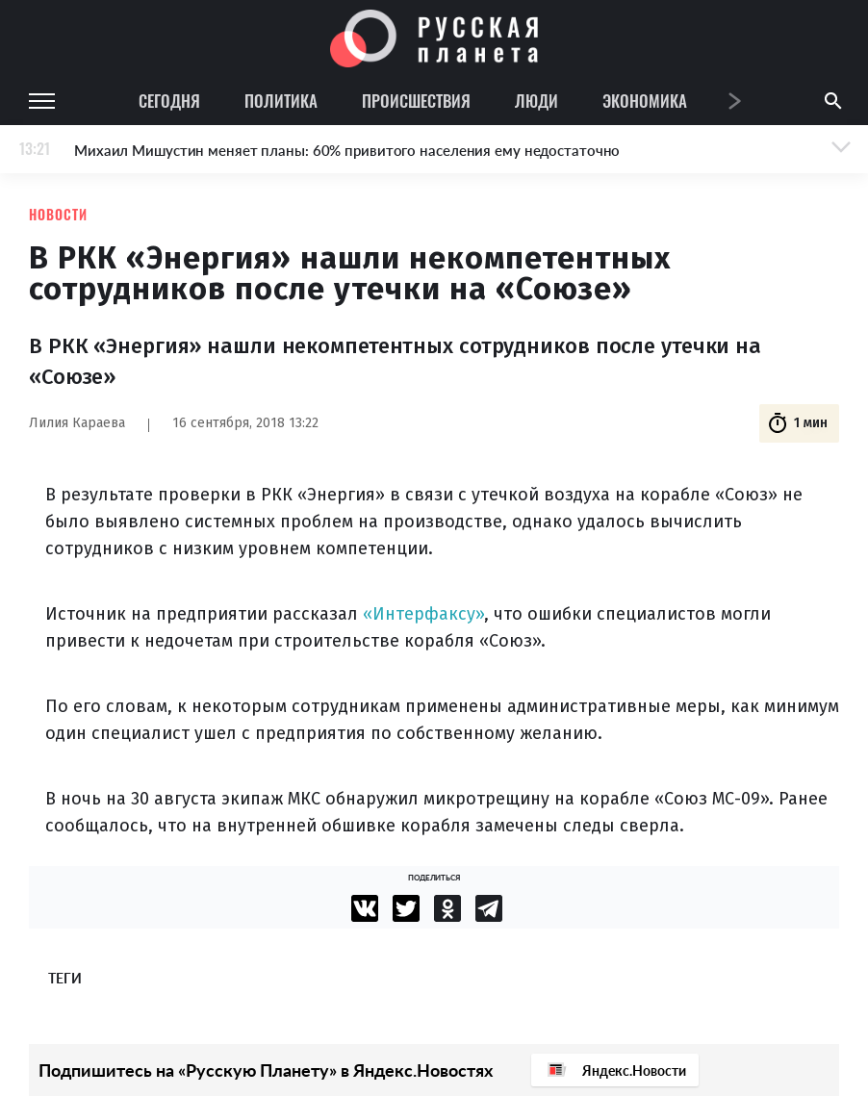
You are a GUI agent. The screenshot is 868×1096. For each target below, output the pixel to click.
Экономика (644, 101)
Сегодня (169, 101)
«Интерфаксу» (423, 613)
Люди (536, 101)
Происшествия (416, 101)
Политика (281, 101)
